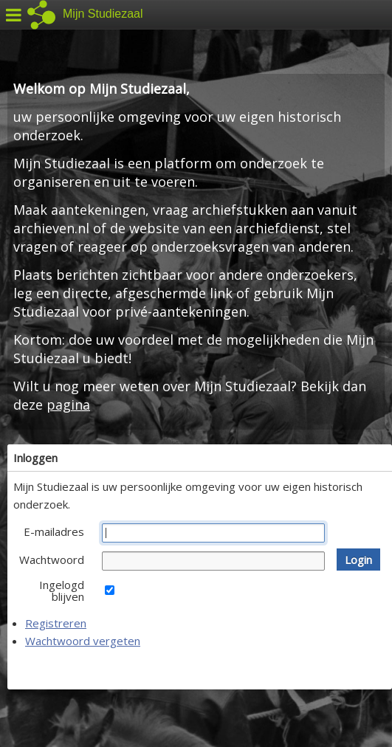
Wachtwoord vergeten (82, 640)
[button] (358, 559)
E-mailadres (54, 531)
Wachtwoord (51, 559)
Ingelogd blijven (61, 590)
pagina (68, 404)
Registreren (55, 623)
